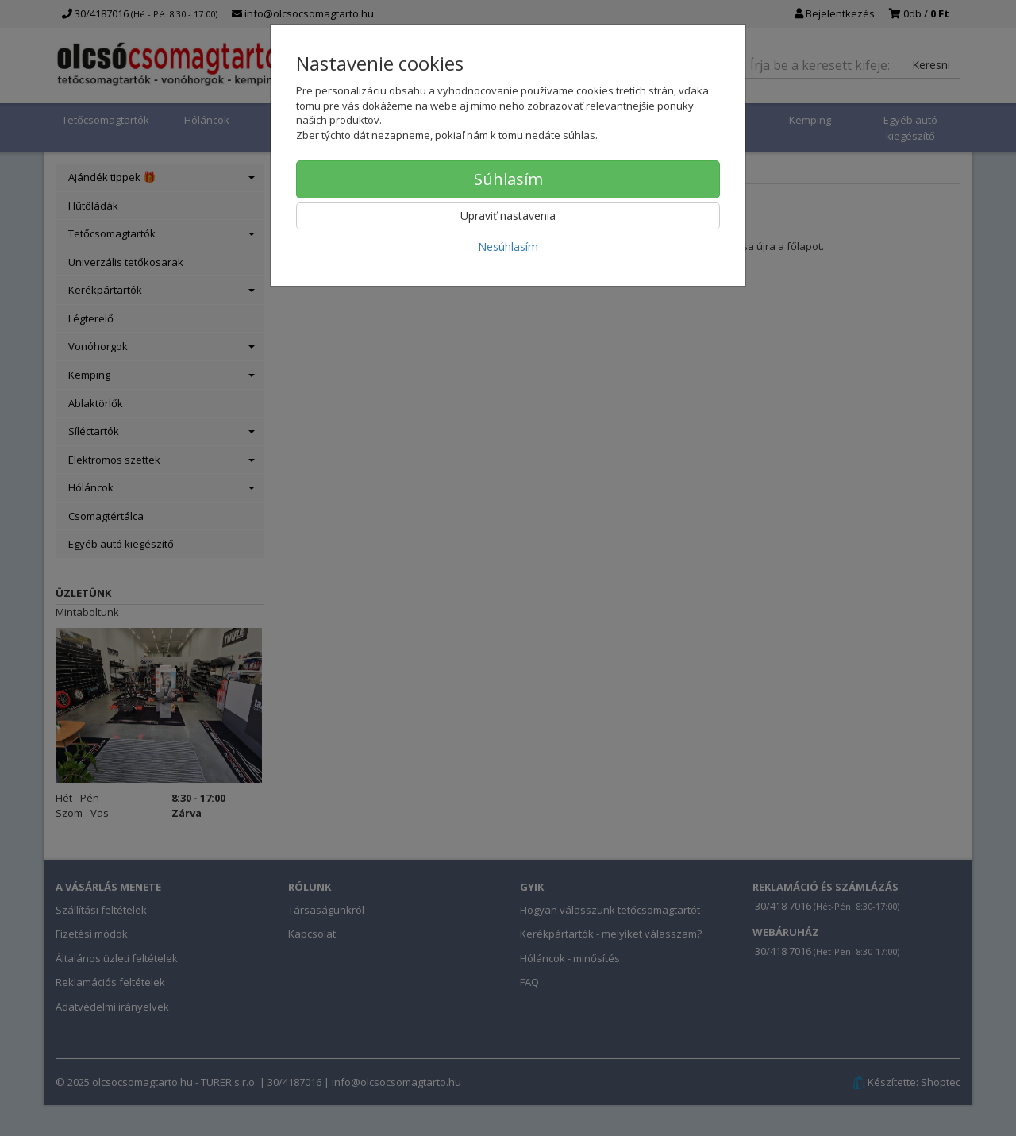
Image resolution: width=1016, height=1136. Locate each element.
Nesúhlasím (508, 246)
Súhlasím (508, 179)
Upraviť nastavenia (508, 215)
